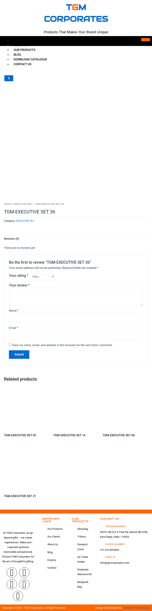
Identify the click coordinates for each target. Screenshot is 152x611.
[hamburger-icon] (145, 39)
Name (14, 310)
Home (18, 40)
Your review (19, 285)
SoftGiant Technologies (136, 607)
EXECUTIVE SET (22, 203)
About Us (21, 45)
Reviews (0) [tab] (11, 239)
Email (13, 328)
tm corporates (76, 12)
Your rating (18, 276)
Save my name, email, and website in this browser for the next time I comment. (62, 345)
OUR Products (24, 50)
